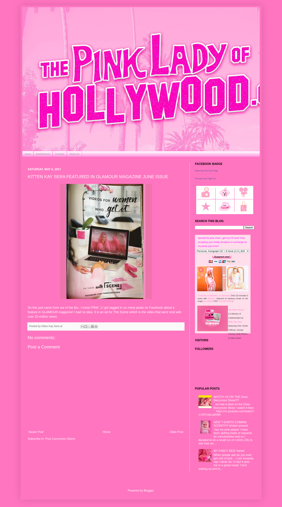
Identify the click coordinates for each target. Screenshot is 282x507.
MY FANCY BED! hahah (228, 450)
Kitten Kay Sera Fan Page (206, 171)
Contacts (59, 154)
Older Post (176, 431)
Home (28, 154)
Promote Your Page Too (205, 178)
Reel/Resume (43, 154)
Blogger (148, 490)
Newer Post (36, 431)
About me (74, 154)
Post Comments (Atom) (60, 438)
